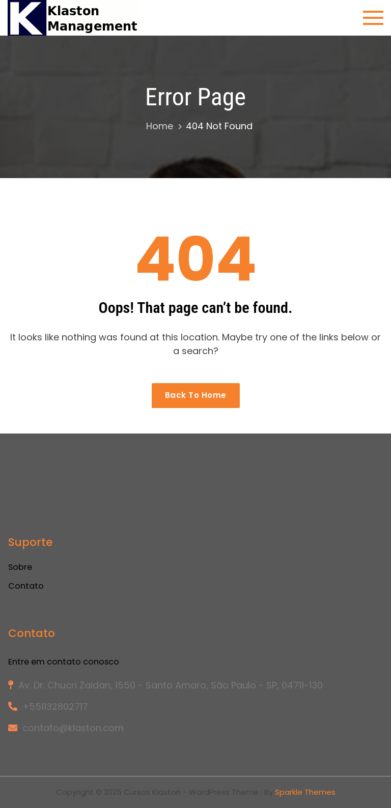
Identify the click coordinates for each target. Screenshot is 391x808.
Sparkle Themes (305, 792)
